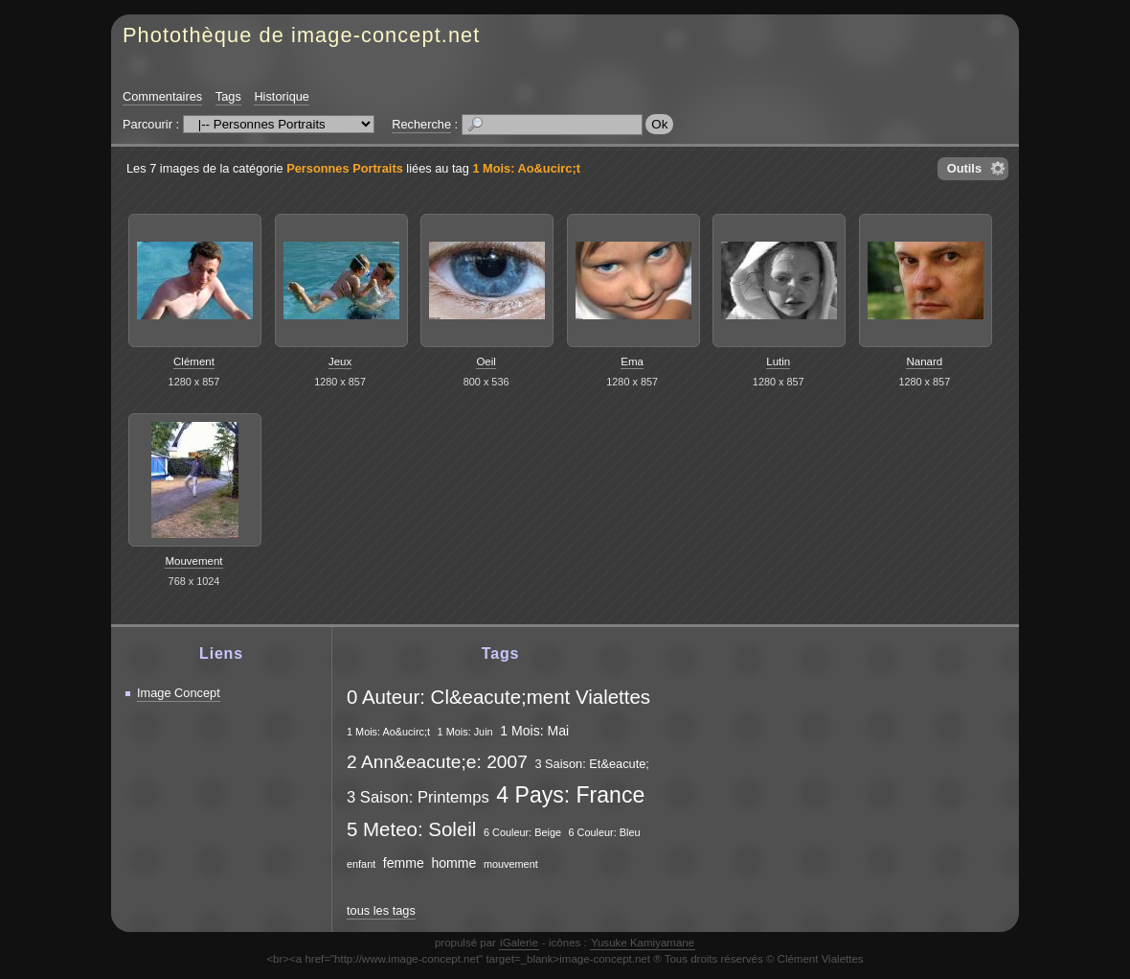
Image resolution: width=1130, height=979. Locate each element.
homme (453, 863)
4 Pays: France (570, 794)
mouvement (511, 864)
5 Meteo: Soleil (411, 829)
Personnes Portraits (344, 168)
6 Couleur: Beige (522, 832)
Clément (194, 361)
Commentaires (162, 96)
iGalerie (519, 942)
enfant (361, 864)
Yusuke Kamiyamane (642, 942)
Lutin (778, 361)
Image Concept (178, 693)
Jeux (339, 361)
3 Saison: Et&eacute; (591, 764)
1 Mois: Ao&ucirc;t (526, 168)
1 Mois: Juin (465, 731)
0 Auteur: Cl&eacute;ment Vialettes (498, 697)
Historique (281, 96)
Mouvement (193, 561)
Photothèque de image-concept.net (301, 35)
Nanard (924, 361)
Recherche (421, 124)
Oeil (485, 361)
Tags (228, 96)
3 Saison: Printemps (418, 797)
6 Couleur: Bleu (605, 832)
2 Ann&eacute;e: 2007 (437, 762)
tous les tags (381, 910)
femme (403, 863)
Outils (964, 168)
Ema (632, 361)
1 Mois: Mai (534, 730)
